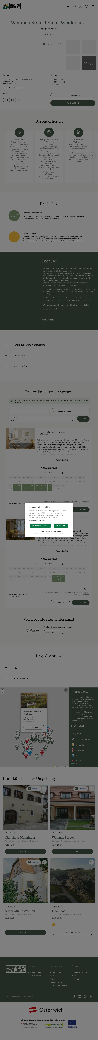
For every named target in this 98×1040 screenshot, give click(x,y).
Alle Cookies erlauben (40, 525)
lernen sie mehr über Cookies (37, 520)
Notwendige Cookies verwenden (49, 531)
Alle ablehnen (61, 525)
